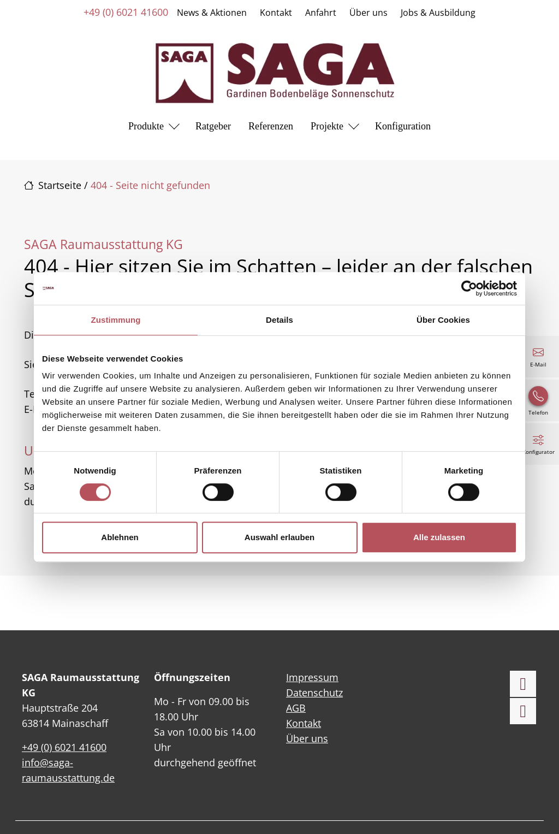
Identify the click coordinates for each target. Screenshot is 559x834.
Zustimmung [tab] (116, 319)
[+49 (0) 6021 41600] (538, 400)
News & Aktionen (212, 13)
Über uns (368, 13)
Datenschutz (314, 692)
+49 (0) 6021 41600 (126, 12)
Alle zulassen (439, 537)
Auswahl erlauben (279, 537)
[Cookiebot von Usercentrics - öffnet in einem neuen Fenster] (469, 288)
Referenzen (270, 126)
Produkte (146, 126)
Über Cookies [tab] (443, 319)
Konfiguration (403, 126)
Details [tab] (279, 319)
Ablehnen (119, 537)
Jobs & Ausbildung (438, 13)
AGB (296, 707)
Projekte (327, 126)
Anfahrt (320, 13)
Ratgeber (213, 126)
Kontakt (276, 13)
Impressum (312, 677)
